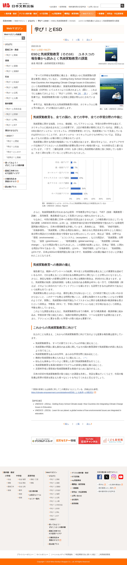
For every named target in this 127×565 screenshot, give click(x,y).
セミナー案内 (34, 499)
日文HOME (7, 21)
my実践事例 (56, 14)
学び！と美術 (12, 55)
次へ (88, 40)
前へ (67, 40)
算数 (9, 483)
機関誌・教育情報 (71, 14)
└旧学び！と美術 (13, 157)
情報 (32, 483)
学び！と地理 (12, 87)
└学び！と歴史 (12, 141)
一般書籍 (100, 14)
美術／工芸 (34, 479)
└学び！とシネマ (13, 152)
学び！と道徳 (12, 66)
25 (85, 93)
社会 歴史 (22, 483)
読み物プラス (10, 187)
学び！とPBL (11, 120)
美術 (20, 494)
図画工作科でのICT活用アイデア (12, 172)
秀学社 (101, 484)
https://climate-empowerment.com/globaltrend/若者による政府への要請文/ (63, 392)
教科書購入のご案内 (106, 488)
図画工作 (11, 486)
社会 (9, 479)
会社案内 (53, 7)
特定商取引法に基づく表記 (85, 554)
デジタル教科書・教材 (28, 14)
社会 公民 (22, 486)
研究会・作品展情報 (115, 14)
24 (79, 93)
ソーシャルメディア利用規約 (62, 554)
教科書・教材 (11, 14)
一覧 (78, 40)
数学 (20, 490)
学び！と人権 (12, 98)
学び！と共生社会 (13, 109)
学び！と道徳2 (12, 71)
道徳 (9, 490)
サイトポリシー (42, 554)
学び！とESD (43, 21)
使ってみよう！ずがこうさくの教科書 (14, 164)
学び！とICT (11, 125)
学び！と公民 (12, 93)
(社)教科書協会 (115, 484)
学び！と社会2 (12, 82)
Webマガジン (87, 14)
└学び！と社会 (12, 147)
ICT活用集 (44, 14)
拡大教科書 (33, 491)
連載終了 (10, 136)
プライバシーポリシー (25, 554)
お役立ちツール (35, 495)
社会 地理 (22, 479)
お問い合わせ (94, 7)
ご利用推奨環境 (104, 554)
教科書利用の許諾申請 (77, 7)
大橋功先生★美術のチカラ (12, 180)
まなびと (31, 21)
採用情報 (63, 7)
